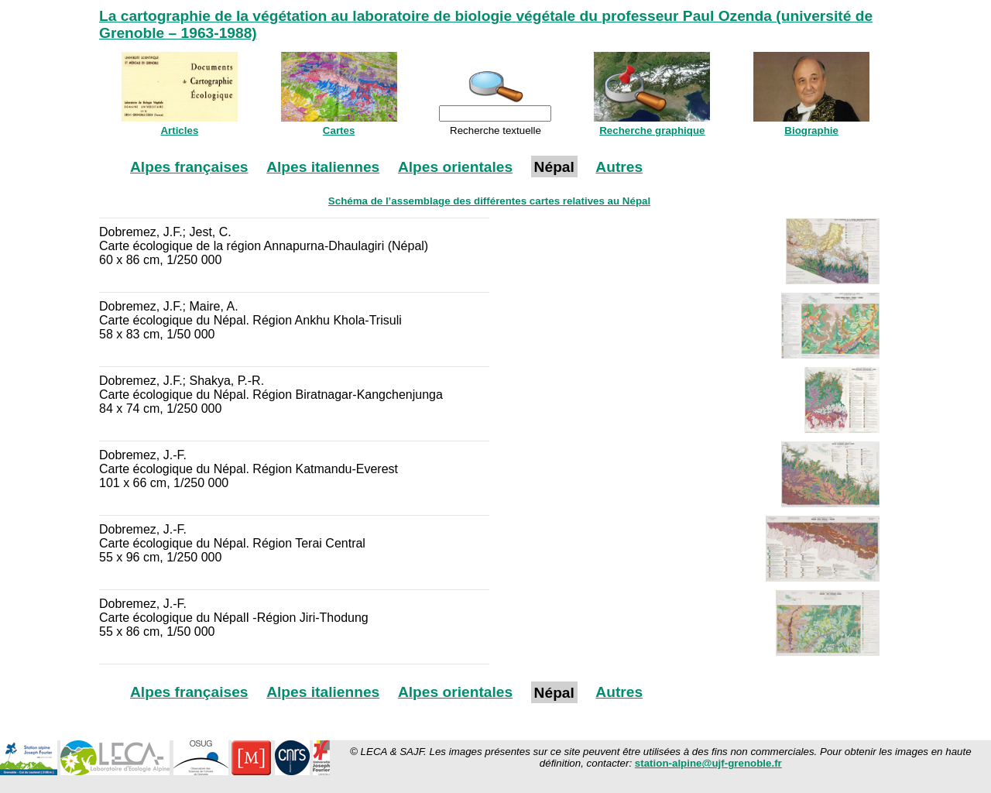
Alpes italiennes (322, 167)
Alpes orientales (455, 167)
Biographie (811, 130)
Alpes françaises (189, 167)
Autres (619, 167)
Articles (179, 130)
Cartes (339, 130)
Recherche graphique (652, 130)
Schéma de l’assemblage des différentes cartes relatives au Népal (489, 201)
